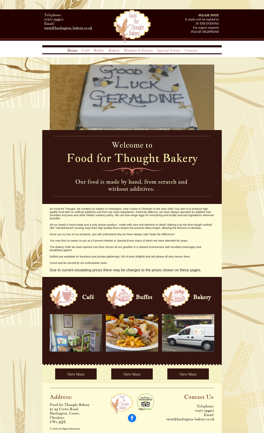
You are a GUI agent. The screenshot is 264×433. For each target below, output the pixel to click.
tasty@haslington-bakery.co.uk (68, 28)
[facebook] (132, 418)
